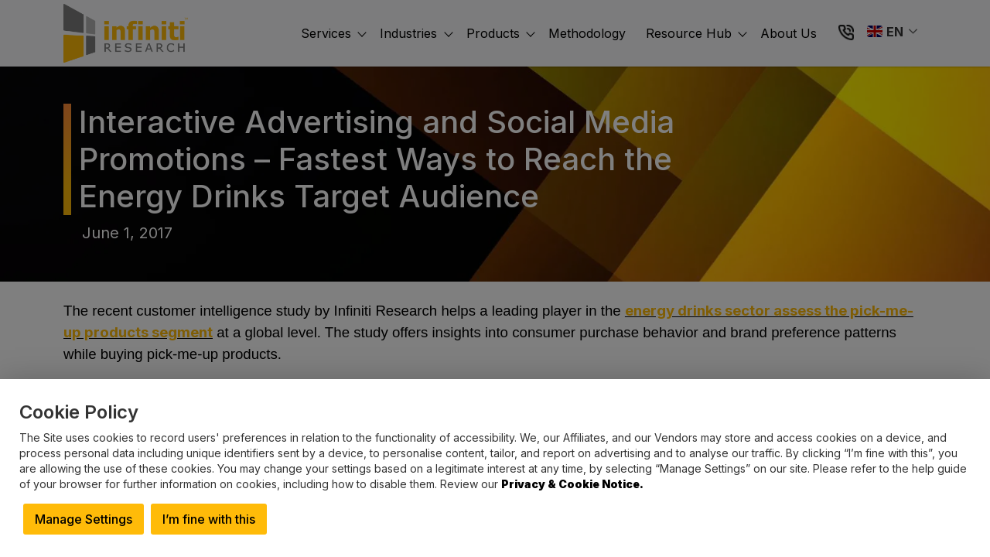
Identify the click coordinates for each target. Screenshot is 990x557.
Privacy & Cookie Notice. (572, 483)
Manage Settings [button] (83, 519)
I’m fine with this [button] (208, 519)
